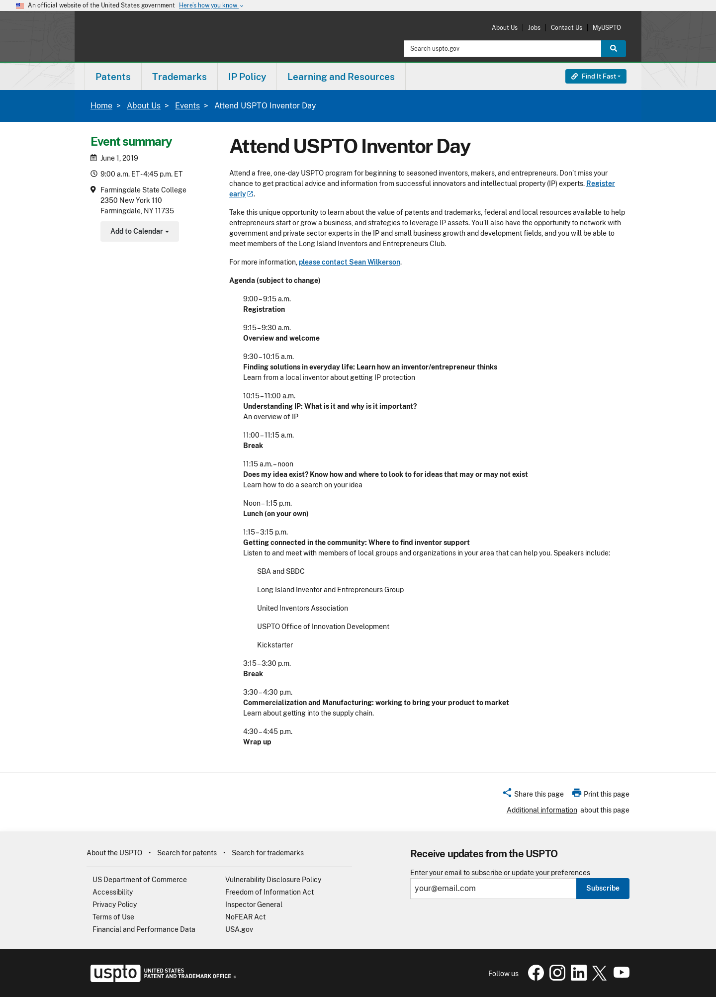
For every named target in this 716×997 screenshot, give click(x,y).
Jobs (534, 27)
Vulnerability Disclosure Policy (273, 880)
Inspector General (253, 904)
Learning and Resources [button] (341, 76)
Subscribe (603, 888)
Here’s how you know (212, 5)
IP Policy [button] (247, 76)
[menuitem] (113, 76)
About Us (505, 27)
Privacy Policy (114, 904)
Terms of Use (113, 917)
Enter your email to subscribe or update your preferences (500, 873)
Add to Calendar (138, 232)
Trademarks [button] (179, 76)
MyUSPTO (607, 27)
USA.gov (239, 929)
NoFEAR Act (245, 917)
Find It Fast (593, 76)
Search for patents (187, 853)
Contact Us (566, 27)
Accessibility (112, 892)
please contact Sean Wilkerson (349, 262)
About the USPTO (114, 853)
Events (187, 105)
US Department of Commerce (139, 880)
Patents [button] (113, 76)
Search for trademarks (268, 853)
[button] (533, 796)
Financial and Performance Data (143, 929)
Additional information (542, 810)
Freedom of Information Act (269, 892)
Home (101, 105)
